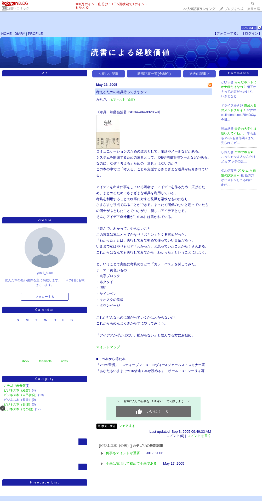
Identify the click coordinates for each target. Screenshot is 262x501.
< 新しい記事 (109, 74)
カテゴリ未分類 (15, 385)
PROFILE (35, 34)
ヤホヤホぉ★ (244, 152)
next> (64, 361)
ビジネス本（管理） (18, 404)
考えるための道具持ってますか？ (121, 92)
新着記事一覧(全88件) (154, 74)
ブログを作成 (234, 9)
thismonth (45, 361)
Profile (44, 220)
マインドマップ (108, 347)
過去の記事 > (199, 74)
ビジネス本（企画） (123, 99)
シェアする (126, 426)
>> (199, 9)
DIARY (20, 34)
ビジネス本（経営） (18, 390)
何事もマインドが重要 (123, 453)
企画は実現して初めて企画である (131, 463)
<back (25, 361)
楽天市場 (253, 9)
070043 (249, 28)
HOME (6, 34)
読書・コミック (18, 8)
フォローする (44, 297)
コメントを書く (199, 436)
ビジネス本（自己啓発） (21, 395)
